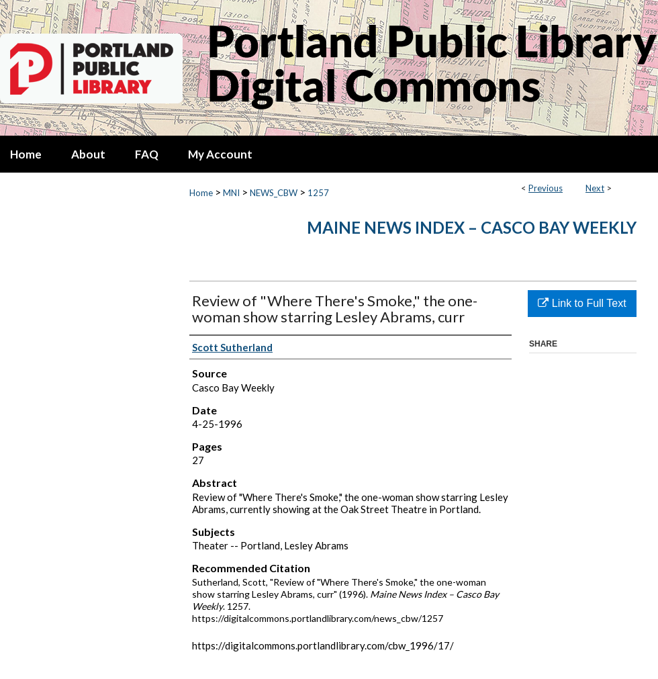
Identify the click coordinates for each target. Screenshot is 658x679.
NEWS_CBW (273, 192)
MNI (231, 192)
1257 (318, 192)
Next (594, 188)
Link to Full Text (582, 303)
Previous (545, 188)
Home (201, 192)
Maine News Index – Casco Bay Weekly (472, 227)
